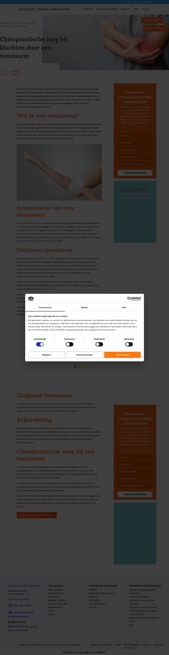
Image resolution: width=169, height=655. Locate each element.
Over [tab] (124, 307)
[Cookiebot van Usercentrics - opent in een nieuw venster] (129, 299)
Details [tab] (84, 307)
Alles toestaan (122, 355)
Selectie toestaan (84, 355)
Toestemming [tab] (45, 307)
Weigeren (46, 355)
